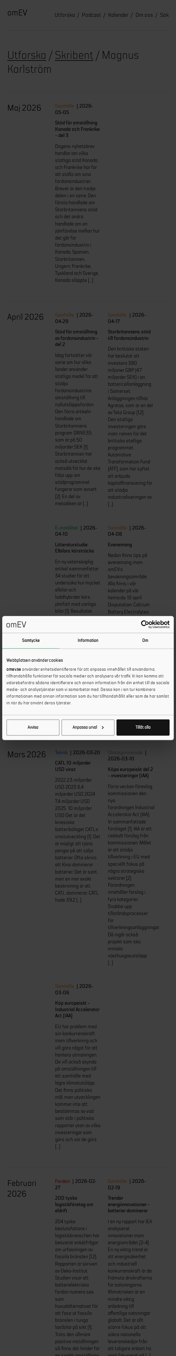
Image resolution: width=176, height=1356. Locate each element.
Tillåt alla (143, 727)
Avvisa (33, 727)
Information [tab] (88, 640)
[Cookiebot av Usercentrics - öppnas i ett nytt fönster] (145, 624)
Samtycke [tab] (31, 640)
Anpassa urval (88, 727)
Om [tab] (145, 640)
